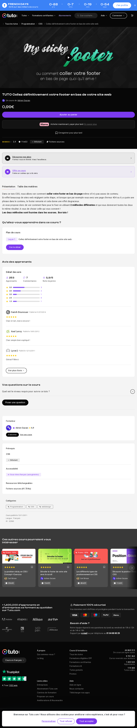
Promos (73, 674)
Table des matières (27, 186)
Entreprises (42, 685)
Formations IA (76, 666)
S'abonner (12, 435)
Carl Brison (12, 578)
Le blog (40, 658)
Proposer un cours (45, 696)
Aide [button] (72, 681)
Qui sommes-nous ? (46, 654)
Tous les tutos (11, 24)
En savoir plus (90, 124)
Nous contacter (77, 689)
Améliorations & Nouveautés (50, 700)
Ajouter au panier (68, 114)
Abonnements (65, 15)
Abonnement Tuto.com (47, 689)
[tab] (8, 186)
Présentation (8, 186)
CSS (40, 24)
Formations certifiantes (80, 662)
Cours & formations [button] (78, 650)
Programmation (28, 24)
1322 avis (13, 685)
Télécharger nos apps (80, 693)
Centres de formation (46, 693)
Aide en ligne (75, 685)
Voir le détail (14, 247)
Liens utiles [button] (42, 681)
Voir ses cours (26, 435)
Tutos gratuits (76, 670)
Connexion (118, 15)
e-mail (84, 633)
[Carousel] (68, 568)
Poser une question (15, 402)
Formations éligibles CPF (81, 658)
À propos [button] (41, 650)
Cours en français (14, 660)
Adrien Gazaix (24, 100)
